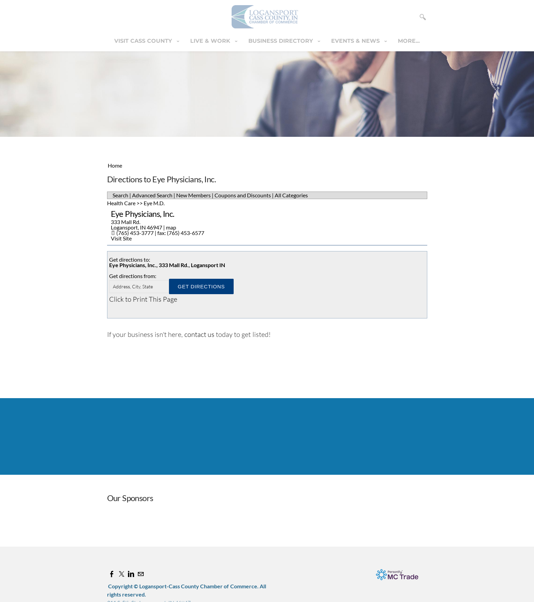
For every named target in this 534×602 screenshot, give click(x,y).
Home (115, 165)
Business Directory (281, 41)
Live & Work (211, 41)
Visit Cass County (144, 41)
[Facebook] (112, 574)
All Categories (291, 195)
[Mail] (141, 574)
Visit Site (121, 238)
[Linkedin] (131, 574)
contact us (199, 334)
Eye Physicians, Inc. (142, 214)
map (171, 227)
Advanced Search (152, 195)
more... (409, 41)
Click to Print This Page (143, 299)
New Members (193, 195)
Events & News (356, 41)
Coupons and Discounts (242, 195)
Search (120, 195)
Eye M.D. (154, 203)
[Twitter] (121, 574)
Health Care (121, 203)
